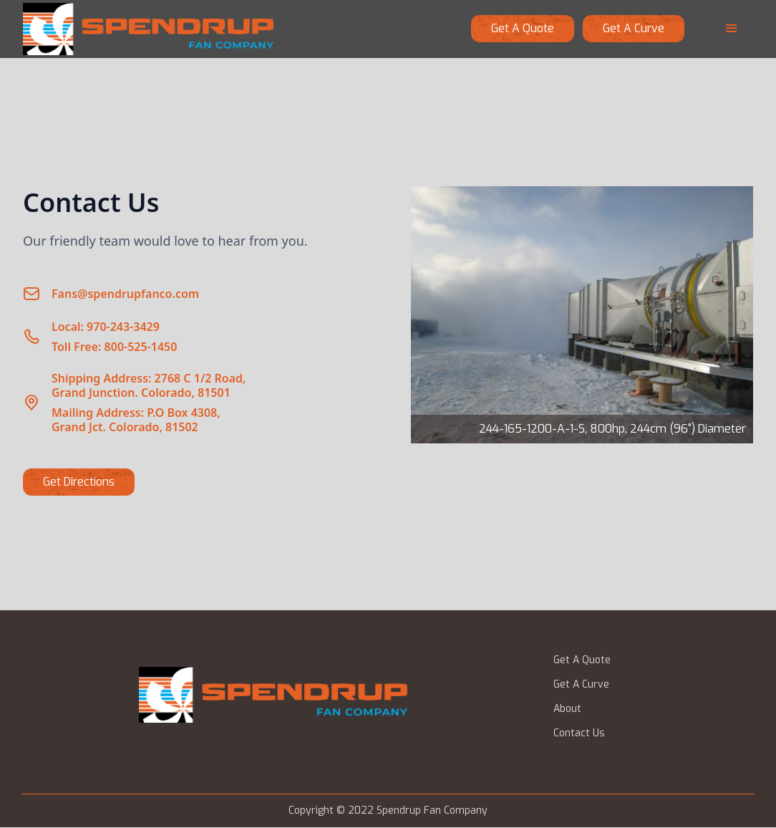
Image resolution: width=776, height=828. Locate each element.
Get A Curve (581, 684)
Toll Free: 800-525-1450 (114, 347)
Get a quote (522, 28)
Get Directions (79, 481)
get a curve (633, 28)
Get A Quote (582, 660)
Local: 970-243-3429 (106, 326)
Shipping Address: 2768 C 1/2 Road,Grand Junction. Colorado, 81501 (149, 385)
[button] (731, 28)
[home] (148, 29)
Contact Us (579, 733)
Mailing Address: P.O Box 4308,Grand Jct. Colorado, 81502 (136, 419)
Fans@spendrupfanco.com (125, 294)
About (567, 709)
